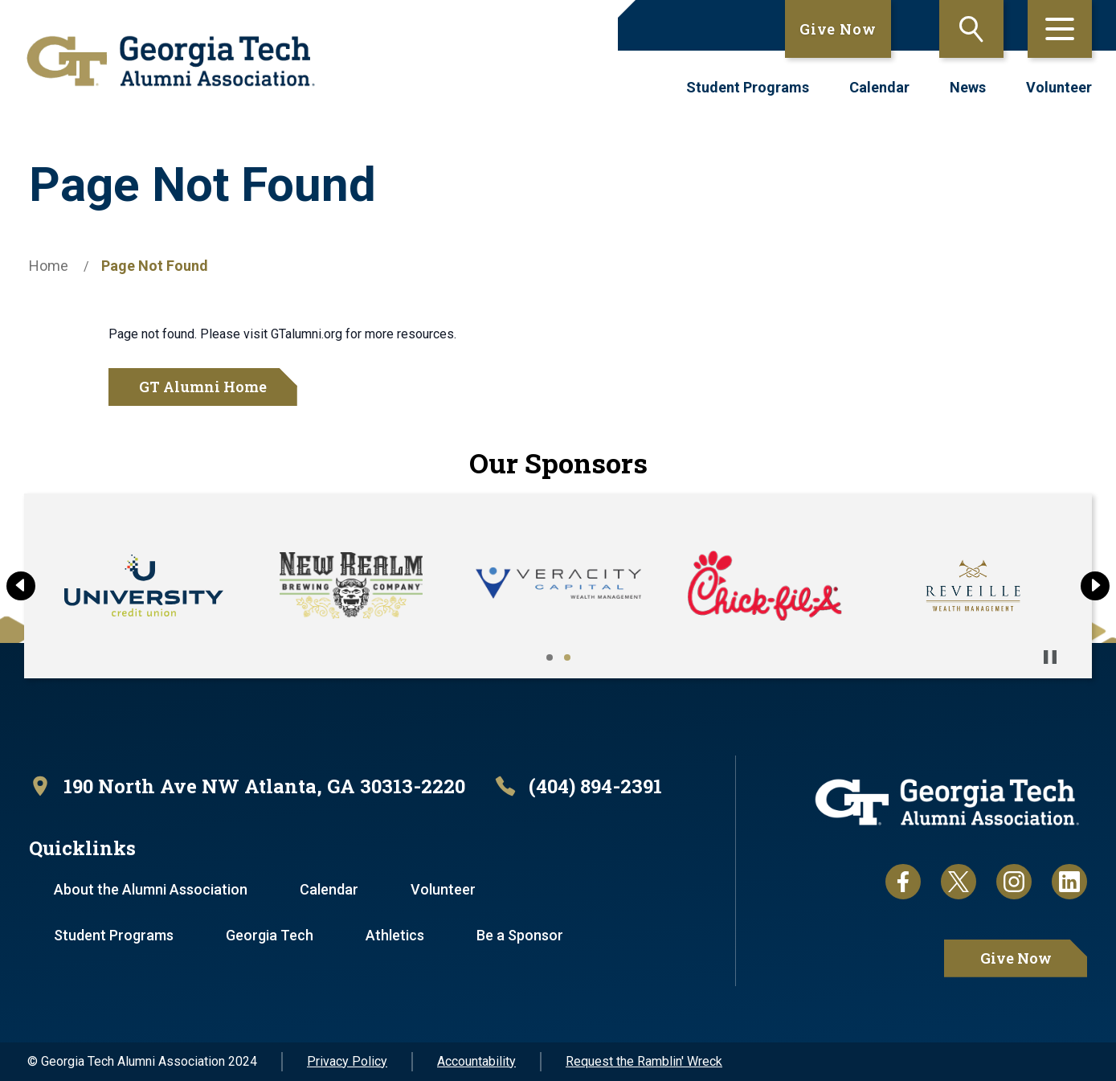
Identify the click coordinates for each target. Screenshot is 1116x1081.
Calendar (879, 87)
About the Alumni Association (150, 889)
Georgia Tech (269, 935)
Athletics (395, 935)
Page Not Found (154, 265)
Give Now (838, 29)
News (968, 87)
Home (48, 265)
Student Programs (747, 87)
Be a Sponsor (519, 935)
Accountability (476, 1061)
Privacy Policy (347, 1061)
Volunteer (1059, 87)
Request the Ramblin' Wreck (644, 1061)
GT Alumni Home (203, 386)
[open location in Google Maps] (247, 786)
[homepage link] (170, 61)
